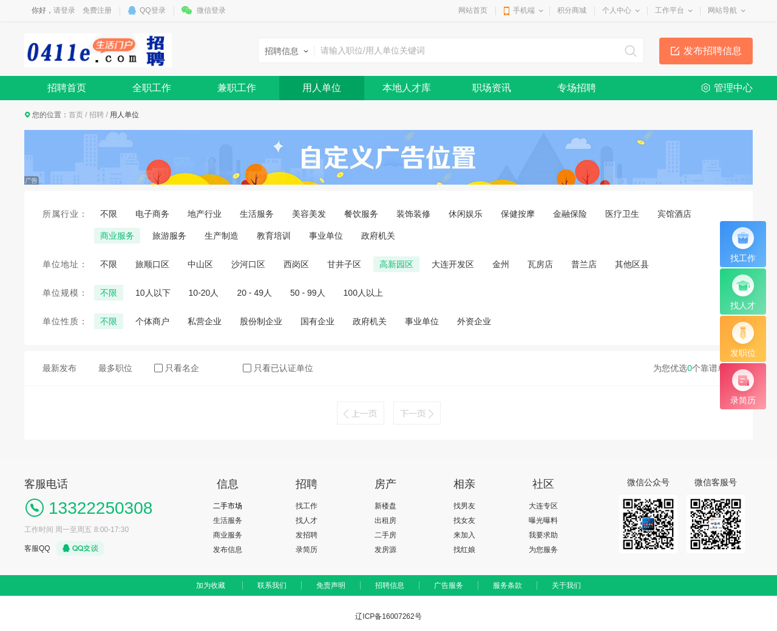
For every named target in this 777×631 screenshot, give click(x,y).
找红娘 (464, 549)
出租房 (385, 520)
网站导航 (722, 10)
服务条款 (507, 585)
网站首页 (472, 10)
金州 (500, 264)
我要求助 (543, 535)
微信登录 (211, 10)
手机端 (524, 10)
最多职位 (115, 368)
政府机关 (378, 235)
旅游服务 (169, 235)
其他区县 (632, 264)
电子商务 (152, 214)
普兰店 (584, 264)
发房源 (385, 549)
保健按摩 (518, 214)
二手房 (385, 535)
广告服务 (448, 585)
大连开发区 (453, 264)
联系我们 (272, 585)
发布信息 (227, 549)
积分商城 (571, 10)
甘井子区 (344, 264)
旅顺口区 (152, 264)
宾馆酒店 (674, 214)
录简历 (306, 549)
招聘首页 (66, 88)
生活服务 (257, 214)
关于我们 (566, 585)
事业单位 (326, 235)
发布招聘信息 (713, 51)
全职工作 (151, 88)
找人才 (306, 520)
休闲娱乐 (466, 214)
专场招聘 (576, 88)
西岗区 (296, 264)
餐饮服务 (361, 214)
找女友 (464, 520)
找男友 (464, 506)
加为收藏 (210, 585)
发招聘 (306, 535)
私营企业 (205, 321)
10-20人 (204, 293)
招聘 (96, 115)
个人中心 (616, 10)
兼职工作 (236, 88)
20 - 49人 (254, 293)
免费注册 (97, 10)
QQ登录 (153, 10)
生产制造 (222, 235)
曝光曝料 (543, 520)
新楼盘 (385, 506)
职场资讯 (491, 88)
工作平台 (669, 10)
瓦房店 (540, 264)
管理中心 (733, 88)
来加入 (464, 535)
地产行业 (205, 214)
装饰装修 (413, 214)
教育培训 (274, 235)
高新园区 (396, 264)
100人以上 (363, 293)
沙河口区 (248, 264)
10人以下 (153, 293)
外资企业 (474, 321)
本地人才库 (406, 88)
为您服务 (543, 549)
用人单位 (321, 88)
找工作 (306, 506)
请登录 (64, 10)
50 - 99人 (307, 293)
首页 (76, 115)
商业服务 (117, 235)
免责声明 (330, 585)
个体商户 (152, 321)
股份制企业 (261, 321)
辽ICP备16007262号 (388, 616)
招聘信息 (389, 585)
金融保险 (570, 214)
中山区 (200, 264)
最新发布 (59, 368)
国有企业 (317, 321)
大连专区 (543, 506)
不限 (108, 214)
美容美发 (309, 214)
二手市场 (227, 506)
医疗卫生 (622, 214)
